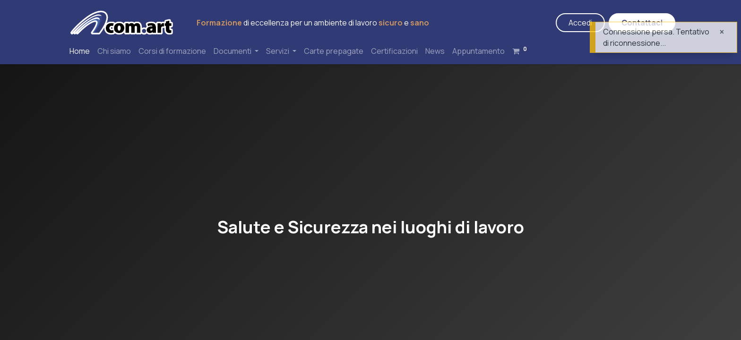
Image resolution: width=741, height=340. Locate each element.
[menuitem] (80, 51)
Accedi (580, 22)
